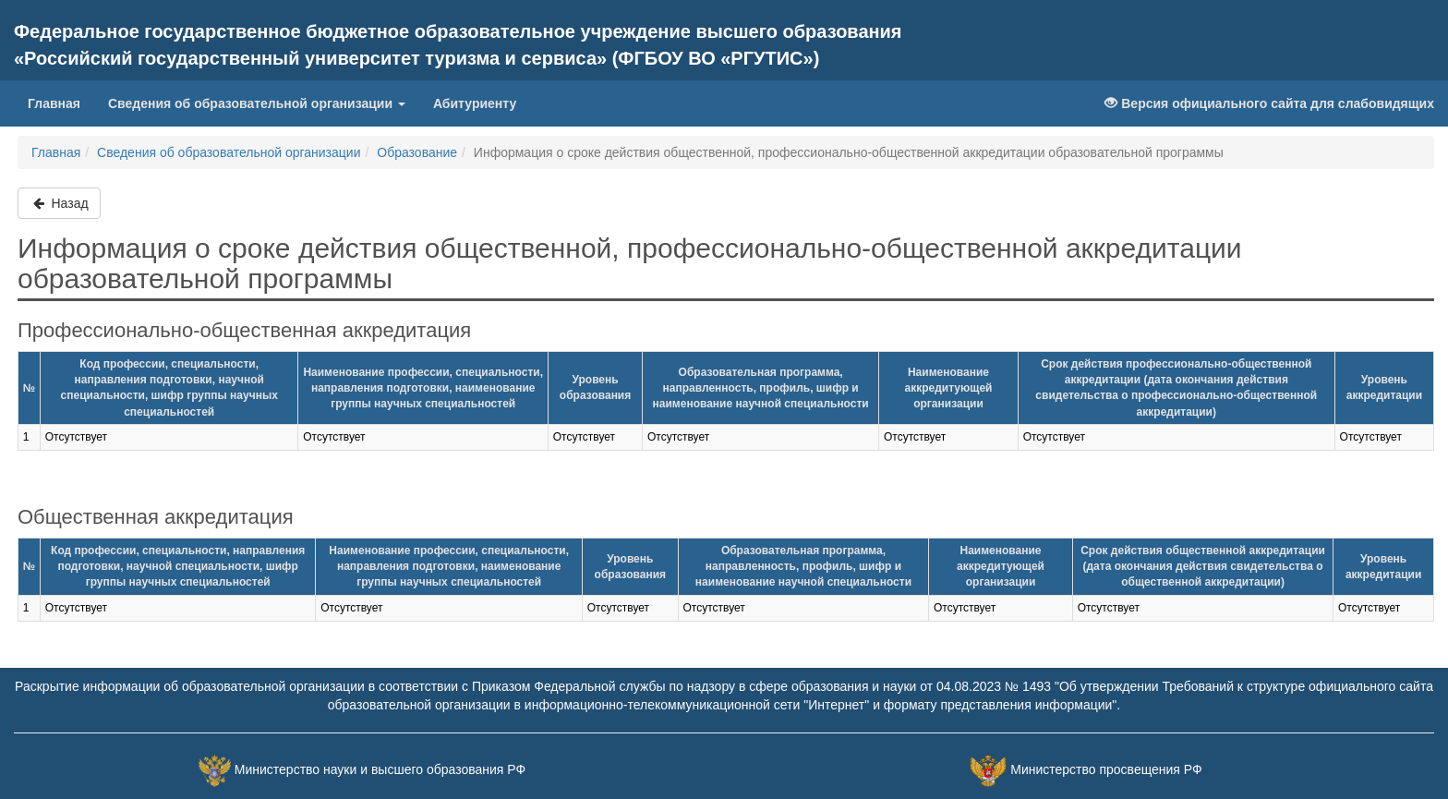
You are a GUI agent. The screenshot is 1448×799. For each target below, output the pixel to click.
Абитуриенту (474, 103)
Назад (59, 203)
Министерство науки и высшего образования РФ (380, 769)
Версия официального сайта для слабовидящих (1269, 103)
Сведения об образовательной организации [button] (256, 103)
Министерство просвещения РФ (1105, 769)
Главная (54, 103)
